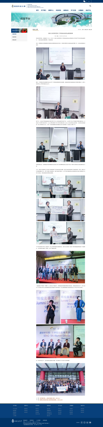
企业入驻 (71, 410)
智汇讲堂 (59, 412)
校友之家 (86, 29)
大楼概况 (71, 408)
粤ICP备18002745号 (38, 424)
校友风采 (82, 410)
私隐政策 (25, 420)
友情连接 (45, 420)
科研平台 (37, 408)
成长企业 (48, 415)
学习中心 (59, 408)
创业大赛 (48, 408)
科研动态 (26, 410)
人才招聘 (14, 415)
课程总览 (59, 410)
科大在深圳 (15, 408)
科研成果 (37, 412)
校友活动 (82, 408)
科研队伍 (37, 410)
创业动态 (26, 412)
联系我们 (32, 420)
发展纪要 (14, 412)
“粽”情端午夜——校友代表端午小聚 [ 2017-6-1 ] (50, 398)
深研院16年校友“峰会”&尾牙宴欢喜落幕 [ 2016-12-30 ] (51, 399)
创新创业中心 (49, 412)
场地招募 (71, 412)
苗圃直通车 (49, 410)
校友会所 (82, 412)
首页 (37, 10)
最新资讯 (26, 408)
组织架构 (14, 410)
